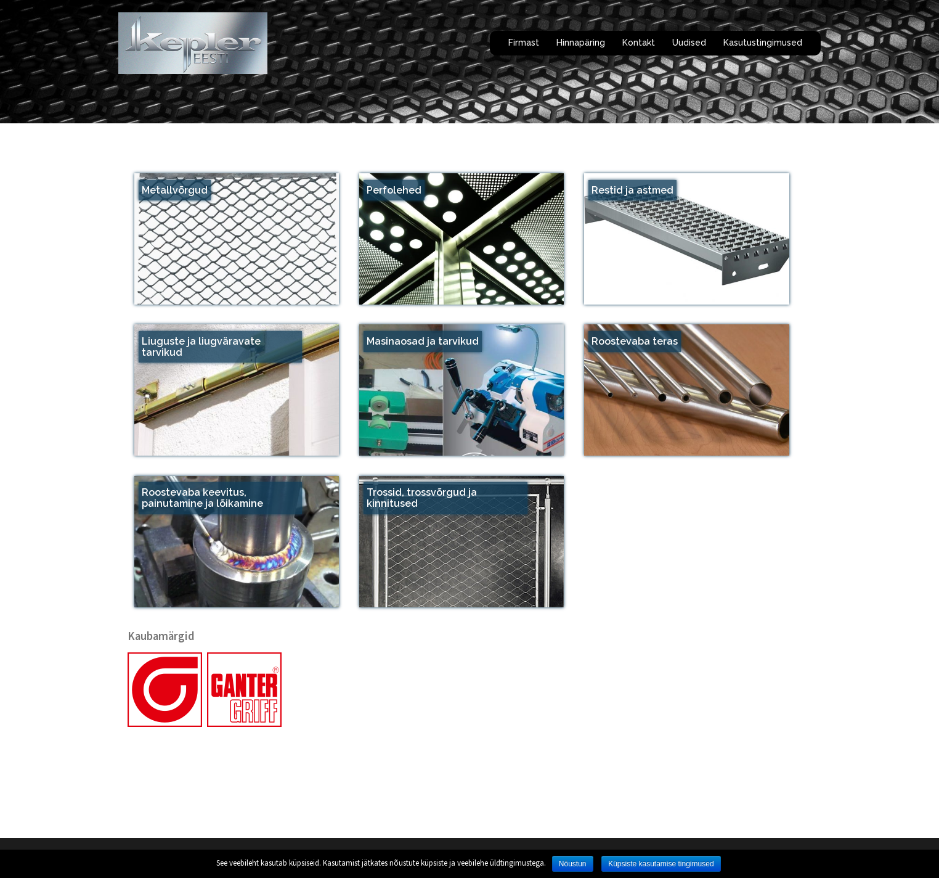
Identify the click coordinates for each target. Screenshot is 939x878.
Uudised (689, 42)
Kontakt (638, 42)
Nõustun (573, 864)
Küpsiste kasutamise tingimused (660, 864)
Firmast (523, 42)
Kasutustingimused (762, 42)
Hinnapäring (580, 42)
